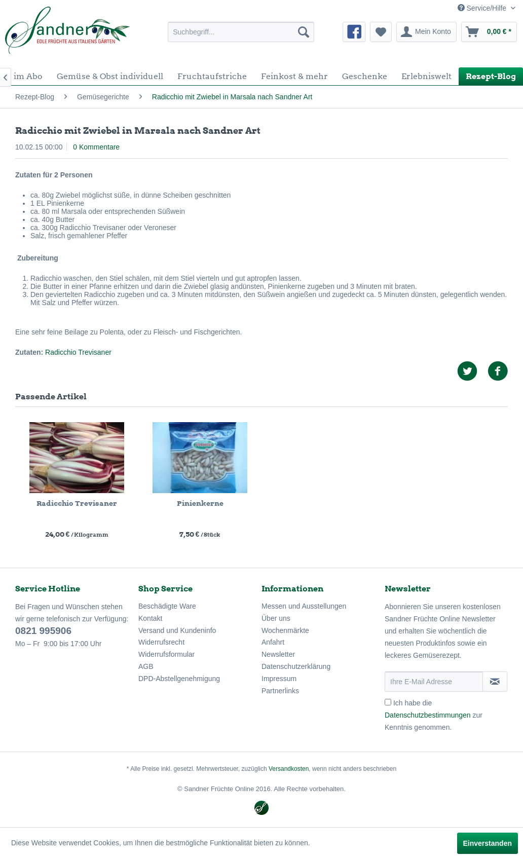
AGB (146, 666)
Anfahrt (273, 642)
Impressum (279, 679)
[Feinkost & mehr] (294, 76)
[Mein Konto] (426, 32)
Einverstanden (487, 843)
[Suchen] (303, 32)
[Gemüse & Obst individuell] (110, 76)
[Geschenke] (364, 76)
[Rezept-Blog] (491, 76)
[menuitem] (241, 32)
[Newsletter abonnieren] (494, 681)
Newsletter (278, 654)
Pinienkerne (200, 503)
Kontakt (150, 618)
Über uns (276, 618)
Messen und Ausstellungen (304, 606)
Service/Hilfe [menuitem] (483, 8)
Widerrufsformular (166, 654)
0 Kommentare (96, 147)
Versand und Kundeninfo (177, 630)
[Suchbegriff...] (241, 32)
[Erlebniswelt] (426, 76)
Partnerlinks (280, 691)
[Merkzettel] (381, 32)
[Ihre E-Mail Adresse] (434, 681)
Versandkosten (289, 768)
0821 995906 (43, 630)
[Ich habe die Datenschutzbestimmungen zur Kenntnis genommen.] (388, 702)
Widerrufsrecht (161, 642)
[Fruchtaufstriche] (212, 76)
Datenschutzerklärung (296, 666)
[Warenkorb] (489, 32)
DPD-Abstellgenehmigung (179, 679)
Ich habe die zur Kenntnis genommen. (433, 715)
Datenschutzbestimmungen (428, 715)
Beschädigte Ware (167, 606)
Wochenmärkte (285, 630)
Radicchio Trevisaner (78, 352)
